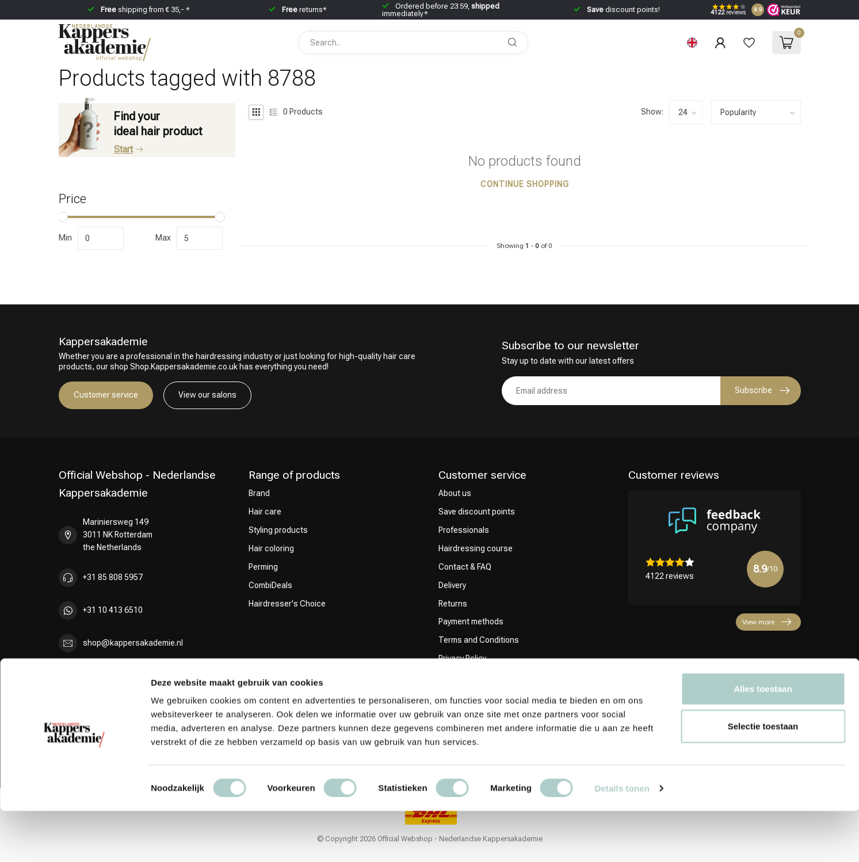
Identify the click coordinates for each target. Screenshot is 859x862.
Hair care (265, 511)
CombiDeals (270, 585)
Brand (259, 493)
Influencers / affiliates (477, 695)
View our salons (207, 394)
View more (766, 622)
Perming (263, 566)
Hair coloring (271, 548)
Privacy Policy (462, 658)
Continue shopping (524, 184)
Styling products (278, 530)
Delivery (452, 585)
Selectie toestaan (763, 778)
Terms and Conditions (478, 639)
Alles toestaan (763, 740)
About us (454, 493)
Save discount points (476, 511)
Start (128, 149)
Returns (452, 603)
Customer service (106, 394)
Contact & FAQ (464, 566)
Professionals (463, 530)
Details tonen (621, 839)
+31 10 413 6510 (113, 610)
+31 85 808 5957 (113, 577)
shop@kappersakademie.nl (133, 642)
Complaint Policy (468, 676)
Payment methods (470, 621)
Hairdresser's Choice (287, 603)
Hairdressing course (475, 548)
